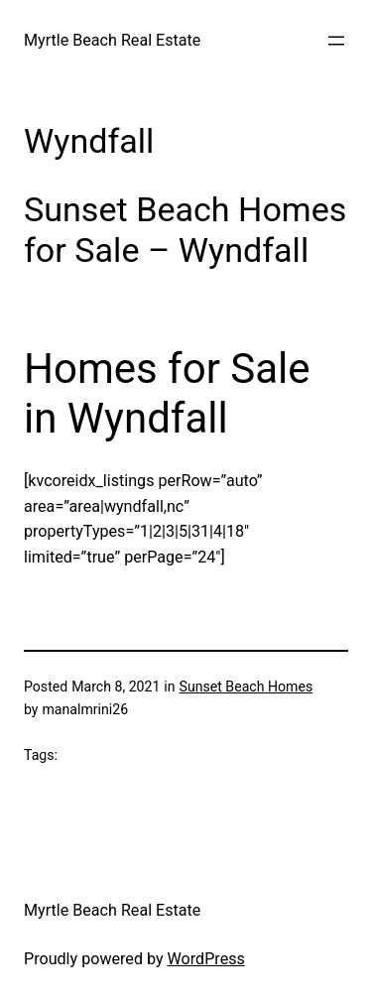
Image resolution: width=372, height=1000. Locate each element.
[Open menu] (336, 41)
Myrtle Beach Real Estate (112, 40)
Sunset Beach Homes (246, 686)
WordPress (206, 958)
